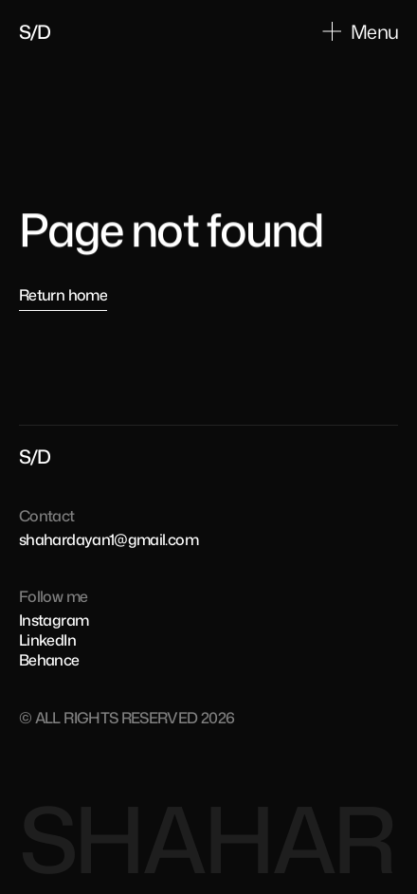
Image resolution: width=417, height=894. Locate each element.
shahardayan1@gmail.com (108, 539)
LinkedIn (47, 639)
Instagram (53, 620)
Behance (49, 659)
